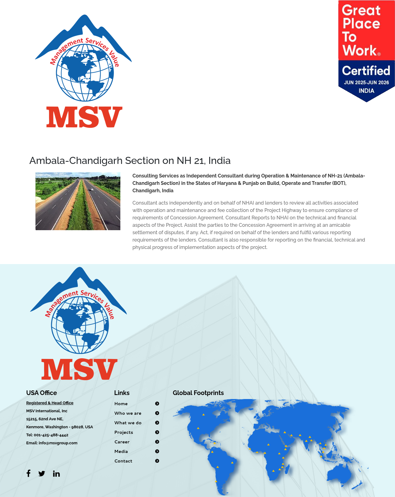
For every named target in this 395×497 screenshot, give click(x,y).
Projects (123, 432)
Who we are (127, 413)
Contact (123, 461)
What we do (128, 423)
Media (121, 451)
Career (122, 442)
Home (121, 404)
